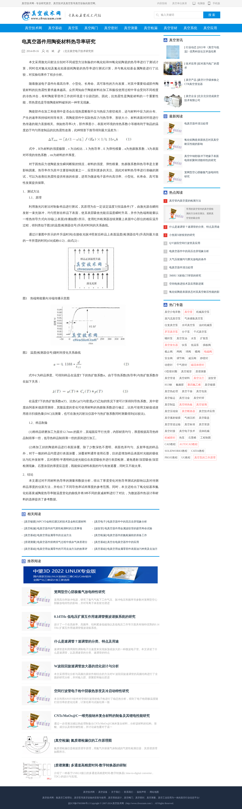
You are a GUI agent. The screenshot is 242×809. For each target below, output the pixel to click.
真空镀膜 (30, 521)
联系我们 (128, 792)
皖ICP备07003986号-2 (79, 803)
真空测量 (132, 28)
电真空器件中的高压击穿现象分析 (127, 521)
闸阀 (179, 351)
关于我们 (115, 792)
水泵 (193, 338)
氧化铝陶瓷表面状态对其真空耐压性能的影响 (194, 293)
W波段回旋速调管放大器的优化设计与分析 (86, 666)
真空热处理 (171, 391)
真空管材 (172, 28)
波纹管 (99, 528)
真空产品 (191, 79)
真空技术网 (35, 28)
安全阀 (169, 358)
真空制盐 (170, 404)
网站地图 (154, 792)
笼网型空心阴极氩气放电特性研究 (79, 592)
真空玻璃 (201, 404)
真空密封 (112, 28)
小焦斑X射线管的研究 (182, 235)
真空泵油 (182, 338)
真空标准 (190, 424)
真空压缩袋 (171, 411)
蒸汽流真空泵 (173, 318)
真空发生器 (171, 345)
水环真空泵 (188, 325)
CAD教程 (170, 444)
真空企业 (191, 96)
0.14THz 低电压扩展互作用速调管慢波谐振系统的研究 (94, 617)
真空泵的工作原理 (205, 457)
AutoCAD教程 (188, 444)
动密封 (169, 364)
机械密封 (170, 437)
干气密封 (182, 364)
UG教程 (185, 457)
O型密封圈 (171, 371)
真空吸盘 (204, 417)
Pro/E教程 (171, 457)
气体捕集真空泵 (194, 318)
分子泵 (186, 331)
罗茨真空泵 (171, 331)
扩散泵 (204, 338)
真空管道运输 (173, 424)
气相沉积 (190, 417)
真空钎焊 (199, 398)
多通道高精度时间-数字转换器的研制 (98, 765)
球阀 (188, 351)
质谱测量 (30, 542)
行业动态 (191, 47)
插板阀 (207, 345)
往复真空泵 (171, 325)
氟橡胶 (180, 384)
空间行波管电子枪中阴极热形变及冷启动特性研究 (91, 691)
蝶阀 (197, 351)
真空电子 (100, 521)
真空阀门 (92, 28)
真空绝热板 (185, 404)
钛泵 (184, 345)
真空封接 (170, 431)
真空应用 (211, 28)
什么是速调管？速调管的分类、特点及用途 (86, 641)
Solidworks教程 (176, 451)
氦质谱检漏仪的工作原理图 (91, 740)
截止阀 (169, 351)
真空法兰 (199, 378)
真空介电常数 (173, 312)
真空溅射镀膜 (173, 417)
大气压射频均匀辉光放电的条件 (187, 259)
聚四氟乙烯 (194, 384)
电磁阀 (208, 351)
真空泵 (74, 28)
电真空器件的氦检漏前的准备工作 (127, 535)
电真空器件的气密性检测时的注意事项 (59, 528)
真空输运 (170, 398)
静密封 (204, 358)
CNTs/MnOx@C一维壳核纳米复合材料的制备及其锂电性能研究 (102, 716)
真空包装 (201, 391)
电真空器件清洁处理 (196, 123)
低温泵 (195, 345)
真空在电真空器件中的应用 (123, 542)
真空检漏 (152, 28)
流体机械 (204, 431)
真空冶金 (184, 398)
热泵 (182, 437)
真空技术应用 (207, 411)
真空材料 (184, 378)
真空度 (188, 312)
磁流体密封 (197, 364)
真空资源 (204, 424)
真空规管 (186, 371)
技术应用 (191, 63)
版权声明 (141, 792)
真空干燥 (187, 391)
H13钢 (168, 384)
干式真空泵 (200, 331)
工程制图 (205, 437)
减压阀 (192, 358)
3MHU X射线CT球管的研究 (185, 275)
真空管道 (170, 378)
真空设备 (102, 792)
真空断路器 (188, 411)
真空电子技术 (187, 431)
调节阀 (181, 358)
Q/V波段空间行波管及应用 (184, 243)
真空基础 (56, 28)
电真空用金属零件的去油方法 (54, 535)
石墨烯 (192, 437)
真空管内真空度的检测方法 (185, 200)
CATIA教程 (197, 451)
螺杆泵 (169, 338)
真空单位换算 (179, 3)
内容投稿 (162, 3)
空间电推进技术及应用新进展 (186, 283)
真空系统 (192, 28)
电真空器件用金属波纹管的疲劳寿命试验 (128, 528)
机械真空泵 (202, 312)
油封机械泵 (205, 325)
